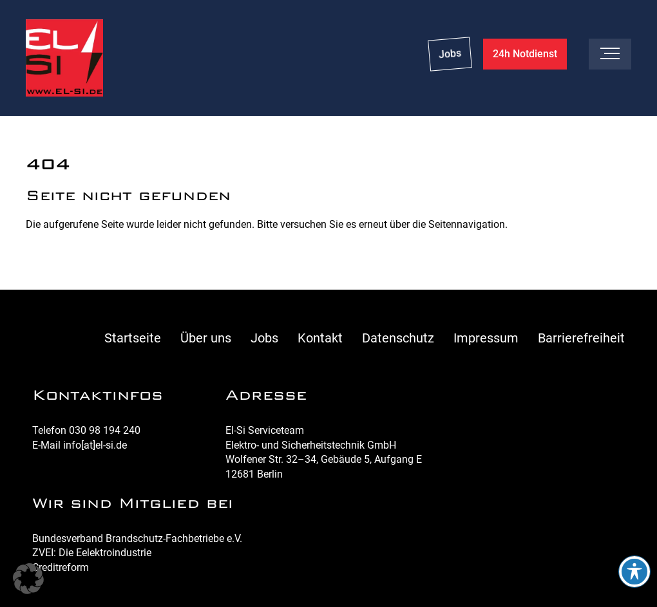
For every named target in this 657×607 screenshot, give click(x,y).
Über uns (205, 338)
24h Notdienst (525, 54)
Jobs (450, 54)
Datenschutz (398, 338)
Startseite (132, 338)
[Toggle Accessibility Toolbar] (634, 571)
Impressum (486, 338)
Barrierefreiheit (581, 338)
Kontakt (320, 338)
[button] (28, 578)
